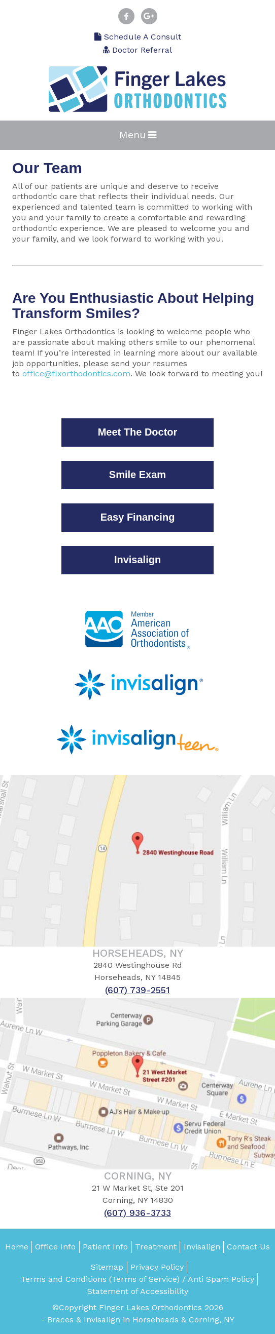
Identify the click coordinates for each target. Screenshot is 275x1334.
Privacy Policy (157, 1267)
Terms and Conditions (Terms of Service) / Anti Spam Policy (137, 1279)
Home (16, 1246)
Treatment (156, 1246)
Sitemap (107, 1267)
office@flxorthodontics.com (76, 373)
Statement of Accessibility (137, 1291)
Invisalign (202, 1246)
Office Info (55, 1246)
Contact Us (248, 1246)
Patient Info (105, 1246)
